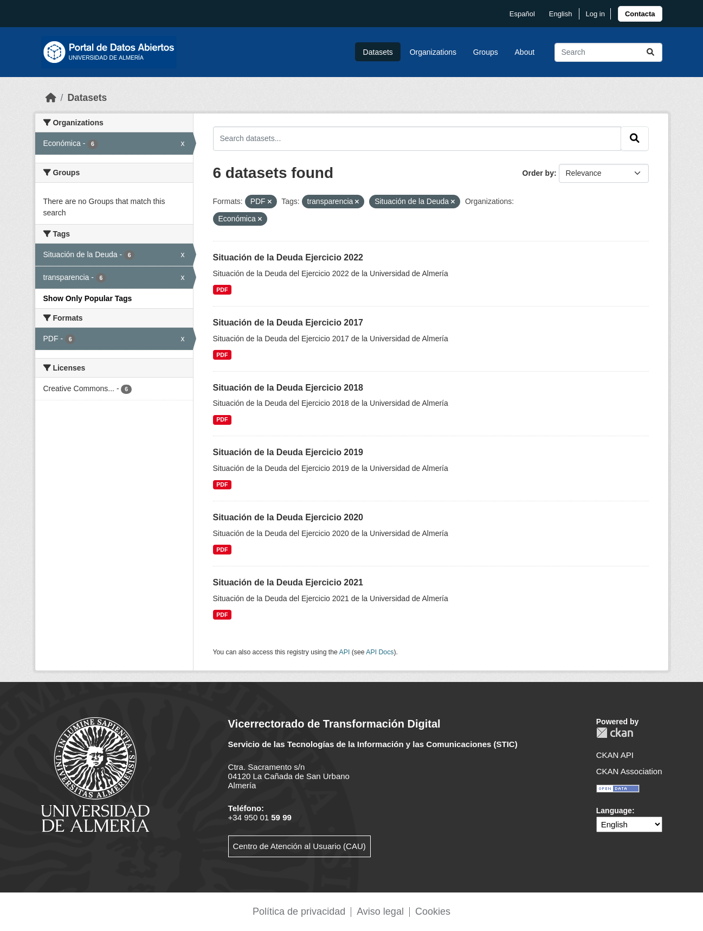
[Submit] (650, 52)
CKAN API (615, 755)
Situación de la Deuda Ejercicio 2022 (288, 257)
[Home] (51, 97)
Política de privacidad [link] (299, 911)
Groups (485, 52)
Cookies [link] (432, 911)
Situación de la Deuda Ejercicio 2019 (288, 452)
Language (614, 810)
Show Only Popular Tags (87, 298)
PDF (222, 289)
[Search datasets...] (608, 52)
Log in (594, 14)
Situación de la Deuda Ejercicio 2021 (288, 582)
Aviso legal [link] (380, 911)
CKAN (614, 732)
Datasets (378, 52)
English (560, 14)
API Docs (380, 652)
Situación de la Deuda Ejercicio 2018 (288, 387)
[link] (640, 14)
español (522, 14)
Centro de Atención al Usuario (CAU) (299, 846)
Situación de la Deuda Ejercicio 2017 (288, 322)
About (525, 52)
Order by (538, 173)
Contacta (640, 14)
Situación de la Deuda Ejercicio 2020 (288, 517)
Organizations (433, 52)
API (344, 652)
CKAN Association (629, 771)
